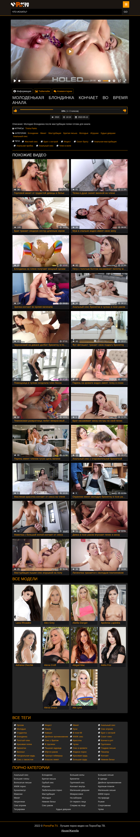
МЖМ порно (104, 794)
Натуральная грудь (26, 755)
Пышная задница (53, 748)
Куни (75, 729)
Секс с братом (51, 740)
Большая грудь (80, 759)
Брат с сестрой (51, 141)
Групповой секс (77, 782)
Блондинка (22, 736)
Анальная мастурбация (105, 141)
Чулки (75, 744)
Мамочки (18, 794)
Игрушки (94, 133)
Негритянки (19, 801)
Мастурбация (54, 133)
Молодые (83, 133)
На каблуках (76, 798)
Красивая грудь (80, 755)
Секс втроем (107, 729)
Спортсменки (104, 805)
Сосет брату (82, 141)
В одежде (102, 779)
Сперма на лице (78, 805)
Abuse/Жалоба (70, 830)
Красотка (77, 740)
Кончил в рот (107, 740)
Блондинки (33, 133)
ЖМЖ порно (20, 786)
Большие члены (21, 779)
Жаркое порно (79, 752)
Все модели (25, 579)
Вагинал (21, 752)
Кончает (105, 755)
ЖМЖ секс (78, 736)
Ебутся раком (51, 752)
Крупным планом (106, 786)
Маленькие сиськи (107, 790)
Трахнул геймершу (54, 755)
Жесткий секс (31, 141)
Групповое (106, 744)
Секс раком (47, 805)
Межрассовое (76, 794)
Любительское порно (52, 790)
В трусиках (50, 744)
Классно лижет (52, 759)
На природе (103, 798)
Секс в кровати (80, 748)
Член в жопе (65, 146)
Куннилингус (20, 790)
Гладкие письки (108, 748)
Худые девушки (108, 133)
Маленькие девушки (79, 790)
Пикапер (105, 752)
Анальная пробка (24, 146)
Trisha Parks (31, 128)
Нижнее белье (108, 759)
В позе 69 (77, 733)
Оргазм (20, 725)
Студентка (22, 733)
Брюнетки (21, 748)
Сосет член (106, 736)
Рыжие (101, 801)
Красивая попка (24, 744)
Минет (43, 133)
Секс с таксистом (25, 759)
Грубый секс (48, 782)
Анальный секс (20, 136)
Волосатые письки (23, 782)
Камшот (48, 733)
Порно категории (30, 767)
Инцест (67, 141)
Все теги (21, 718)
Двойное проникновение (56, 736)
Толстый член (23, 740)
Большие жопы (77, 775)
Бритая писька (70, 133)
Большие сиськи (106, 775)
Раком (48, 729)
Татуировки (19, 809)
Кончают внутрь (77, 786)
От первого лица (78, 801)
